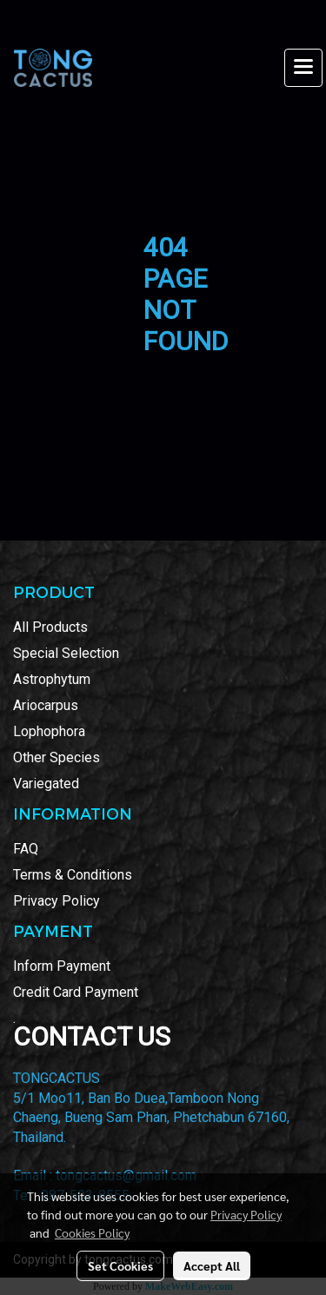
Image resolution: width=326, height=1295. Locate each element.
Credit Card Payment (75, 992)
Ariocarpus (45, 705)
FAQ (25, 848)
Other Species (56, 757)
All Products (50, 627)
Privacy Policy (56, 901)
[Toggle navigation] (303, 68)
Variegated (46, 783)
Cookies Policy (92, 1232)
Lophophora (49, 731)
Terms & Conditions (72, 875)
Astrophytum (51, 679)
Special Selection (66, 653)
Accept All (211, 1265)
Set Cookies (120, 1265)
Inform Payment (61, 966)
